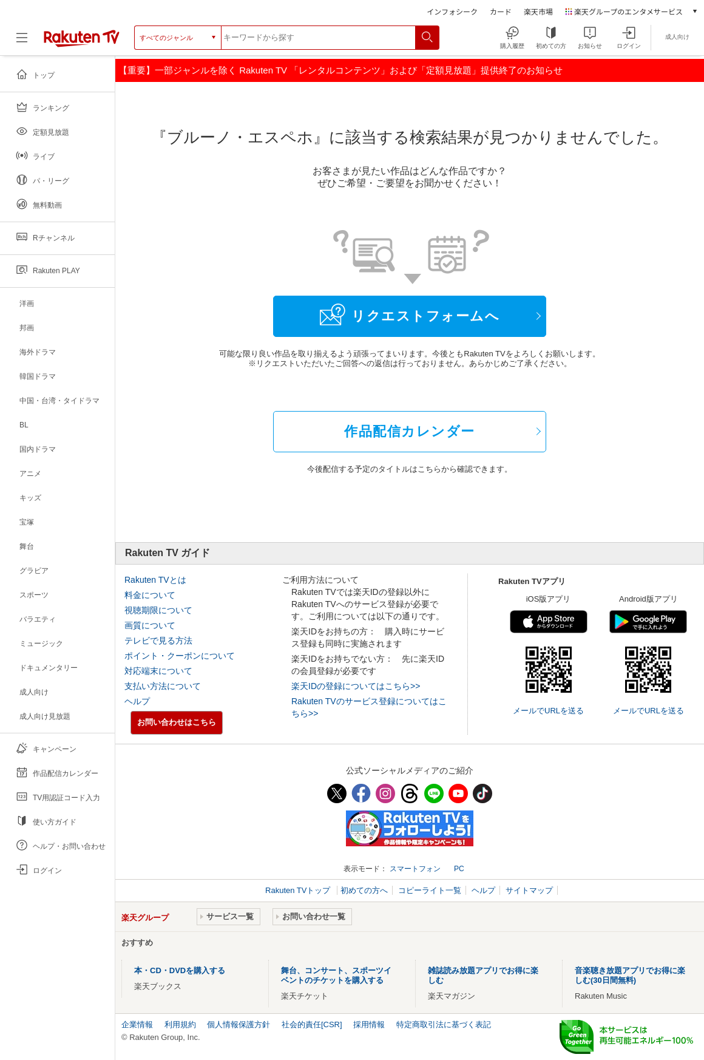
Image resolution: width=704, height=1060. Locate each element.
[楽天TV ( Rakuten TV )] (82, 42)
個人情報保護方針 (238, 1024)
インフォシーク (452, 11)
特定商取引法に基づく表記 (443, 1024)
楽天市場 (538, 11)
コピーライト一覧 (429, 890)
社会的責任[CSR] (312, 1024)
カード (501, 11)
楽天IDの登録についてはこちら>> (355, 686)
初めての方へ (364, 890)
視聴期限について (158, 610)
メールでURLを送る (548, 710)
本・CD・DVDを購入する (179, 970)
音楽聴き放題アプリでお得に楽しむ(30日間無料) (630, 975)
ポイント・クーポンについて (179, 656)
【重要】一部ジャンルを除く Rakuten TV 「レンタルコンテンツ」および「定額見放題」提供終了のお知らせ (340, 70)
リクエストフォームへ (409, 314)
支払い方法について (162, 686)
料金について (149, 595)
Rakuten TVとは (155, 580)
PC (459, 869)
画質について (149, 625)
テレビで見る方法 (158, 640)
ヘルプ (137, 701)
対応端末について (158, 671)
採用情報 (369, 1024)
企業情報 (137, 1024)
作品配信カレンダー (409, 431)
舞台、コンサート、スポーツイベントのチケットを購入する (336, 975)
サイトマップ (529, 890)
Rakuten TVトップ (299, 890)
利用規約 (180, 1024)
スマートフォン (415, 869)
